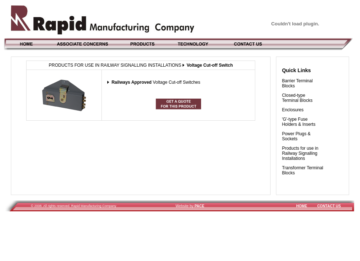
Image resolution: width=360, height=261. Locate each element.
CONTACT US (329, 206)
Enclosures (292, 109)
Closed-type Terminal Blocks (297, 98)
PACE (199, 206)
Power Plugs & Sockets (296, 136)
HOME (301, 206)
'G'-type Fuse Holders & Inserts (298, 122)
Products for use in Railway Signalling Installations (300, 153)
